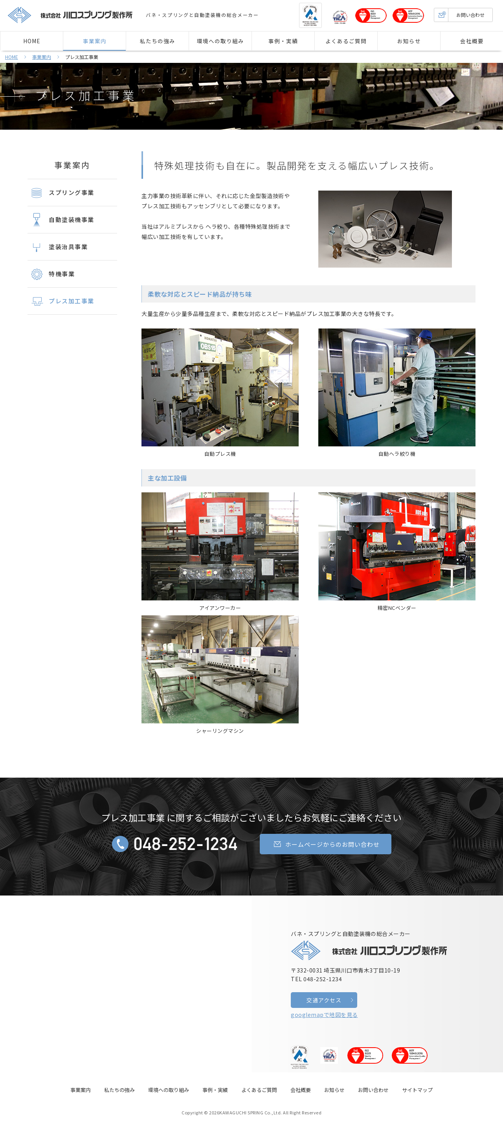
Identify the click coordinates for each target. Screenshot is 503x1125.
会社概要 (472, 41)
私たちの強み (157, 41)
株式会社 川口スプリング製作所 (70, 15)
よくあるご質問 (346, 41)
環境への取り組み (220, 41)
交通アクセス (324, 1000)
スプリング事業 (61, 193)
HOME (31, 41)
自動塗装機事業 (61, 220)
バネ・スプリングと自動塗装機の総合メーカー (369, 945)
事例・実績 (283, 41)
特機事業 (51, 274)
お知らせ (409, 41)
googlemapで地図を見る (324, 1015)
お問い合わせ (459, 15)
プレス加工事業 (86, 95)
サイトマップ (417, 1090)
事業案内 (94, 41)
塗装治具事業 (58, 247)
